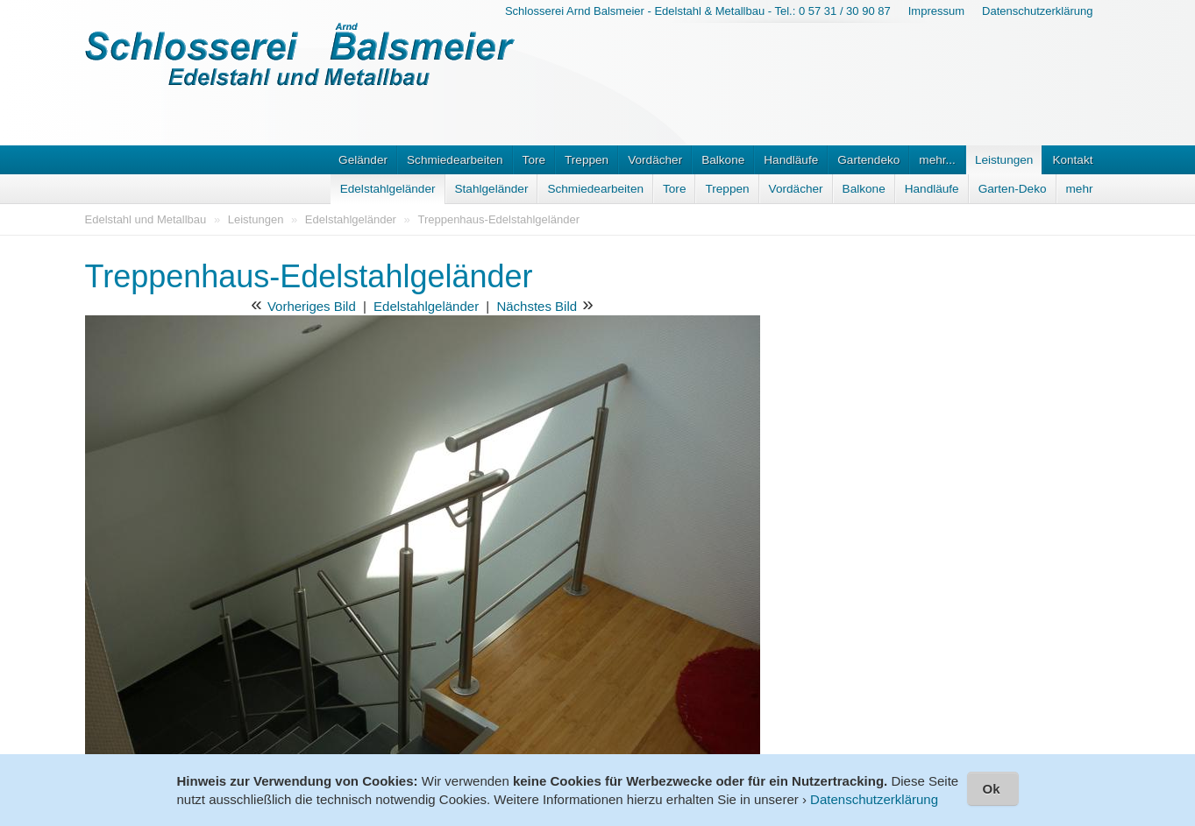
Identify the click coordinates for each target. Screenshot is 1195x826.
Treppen (586, 159)
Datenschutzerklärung (1037, 11)
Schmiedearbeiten (455, 159)
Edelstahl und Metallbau (146, 219)
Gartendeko (868, 159)
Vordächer (655, 159)
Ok (990, 788)
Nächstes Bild (536, 306)
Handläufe (791, 159)
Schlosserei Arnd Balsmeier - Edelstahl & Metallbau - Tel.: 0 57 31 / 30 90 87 (698, 11)
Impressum (936, 11)
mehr (1079, 188)
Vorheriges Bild (311, 306)
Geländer (363, 159)
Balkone (722, 159)
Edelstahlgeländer (388, 188)
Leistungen (1004, 159)
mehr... (937, 159)
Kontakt (1072, 159)
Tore (534, 159)
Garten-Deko (1012, 188)
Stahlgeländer (492, 188)
